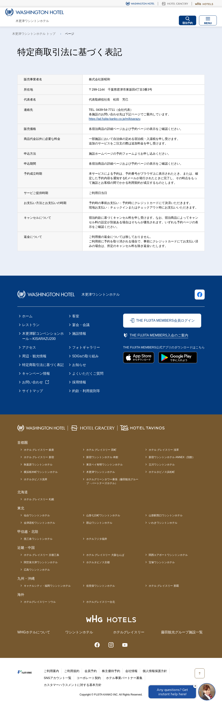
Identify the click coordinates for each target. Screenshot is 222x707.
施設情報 (79, 333)
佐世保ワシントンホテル (100, 585)
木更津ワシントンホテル (100, 472)
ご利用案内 (51, 671)
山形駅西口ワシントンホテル (166, 515)
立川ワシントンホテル (162, 464)
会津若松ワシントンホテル (39, 522)
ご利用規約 (71, 671)
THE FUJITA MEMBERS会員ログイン (165, 320)
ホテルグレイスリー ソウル (40, 601)
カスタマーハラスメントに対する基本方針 (72, 685)
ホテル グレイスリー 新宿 (39, 457)
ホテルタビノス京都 (98, 562)
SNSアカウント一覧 (57, 678)
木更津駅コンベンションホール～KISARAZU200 (43, 336)
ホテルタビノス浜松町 (162, 472)
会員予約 (91, 671)
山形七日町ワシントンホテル (103, 515)
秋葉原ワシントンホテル (38, 464)
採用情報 (79, 382)
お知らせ (79, 365)
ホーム (27, 316)
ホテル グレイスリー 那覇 (164, 585)
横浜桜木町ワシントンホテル (41, 472)
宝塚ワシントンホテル (162, 562)
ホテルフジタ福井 (96, 538)
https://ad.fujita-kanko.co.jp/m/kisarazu (114, 119)
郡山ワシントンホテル (99, 522)
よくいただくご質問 (87, 373)
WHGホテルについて (33, 632)
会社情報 (131, 671)
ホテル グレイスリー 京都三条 (41, 554)
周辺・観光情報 (34, 356)
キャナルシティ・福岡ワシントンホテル (47, 585)
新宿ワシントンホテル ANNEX (172, 457)
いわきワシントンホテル (163, 522)
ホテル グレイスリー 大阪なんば (105, 554)
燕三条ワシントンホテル (38, 538)
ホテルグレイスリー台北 (100, 601)
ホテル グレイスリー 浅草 (164, 449)
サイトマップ (32, 391)
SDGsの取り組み (85, 356)
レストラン (30, 325)
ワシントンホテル (79, 632)
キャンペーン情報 (36, 373)
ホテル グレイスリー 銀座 (39, 449)
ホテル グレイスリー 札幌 (39, 499)
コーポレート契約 (89, 678)
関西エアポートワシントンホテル (168, 554)
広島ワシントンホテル (37, 569)
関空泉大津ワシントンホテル (41, 562)
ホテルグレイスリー (128, 632)
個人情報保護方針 (155, 671)
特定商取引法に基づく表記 (43, 365)
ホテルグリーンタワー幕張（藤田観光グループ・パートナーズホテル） (112, 481)
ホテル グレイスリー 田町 (101, 449)
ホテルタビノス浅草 (35, 479)
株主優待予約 (111, 671)
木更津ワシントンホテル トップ (34, 33)
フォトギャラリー (86, 347)
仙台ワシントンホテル (37, 515)
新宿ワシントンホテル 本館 (102, 457)
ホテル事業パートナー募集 (124, 678)
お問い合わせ (32, 382)
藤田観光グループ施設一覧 (182, 632)
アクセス (29, 347)
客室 (75, 316)
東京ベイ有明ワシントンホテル (104, 464)
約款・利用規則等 (86, 391)
